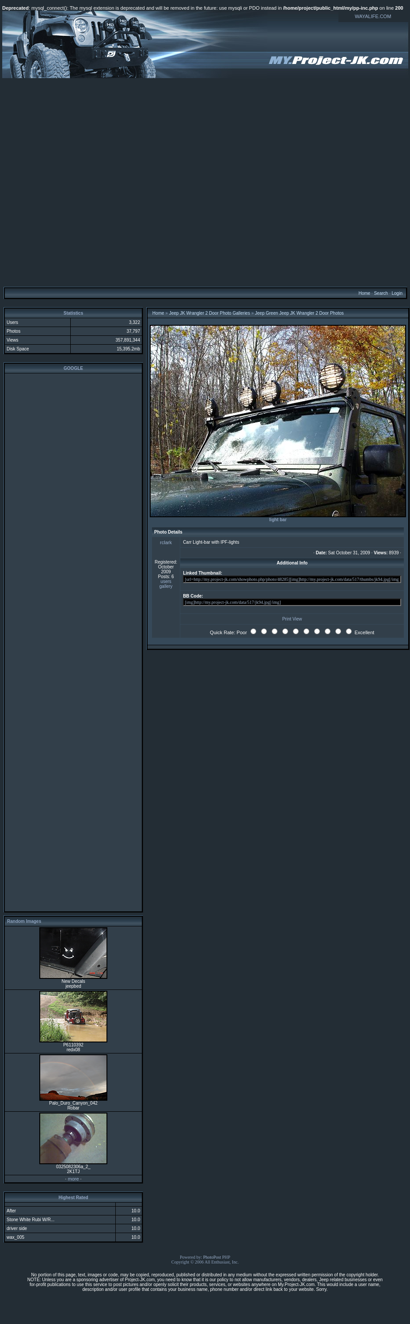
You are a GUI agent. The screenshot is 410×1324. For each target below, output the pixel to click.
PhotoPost (212, 1257)
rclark (166, 542)
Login (396, 293)
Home (364, 293)
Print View (292, 619)
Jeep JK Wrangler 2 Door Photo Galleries (209, 313)
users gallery (165, 584)
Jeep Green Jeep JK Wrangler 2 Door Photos (299, 313)
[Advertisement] (204, 182)
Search (381, 293)
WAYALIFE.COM (373, 16)
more (73, 1178)
